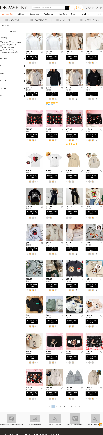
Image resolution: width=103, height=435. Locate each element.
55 (75, 406)
